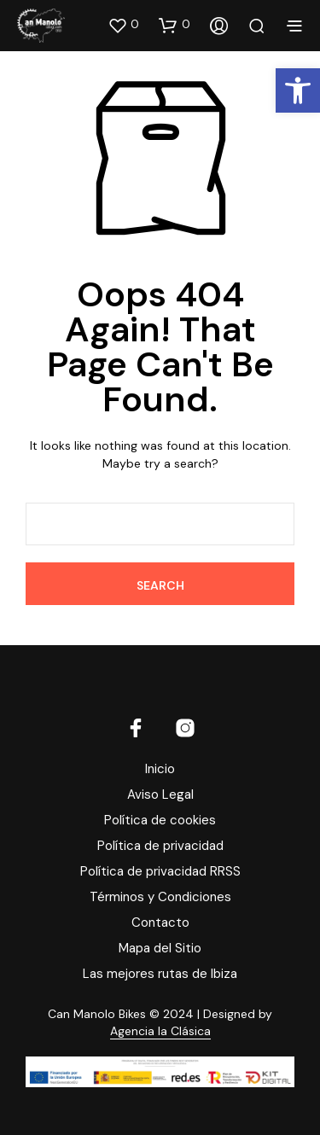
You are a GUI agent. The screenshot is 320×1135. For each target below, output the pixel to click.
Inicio (160, 768)
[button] (123, 24)
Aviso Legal (160, 794)
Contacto (160, 922)
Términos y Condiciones (160, 896)
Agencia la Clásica (160, 1032)
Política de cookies (160, 820)
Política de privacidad (160, 845)
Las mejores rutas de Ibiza (160, 973)
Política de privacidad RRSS (160, 871)
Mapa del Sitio (160, 948)
